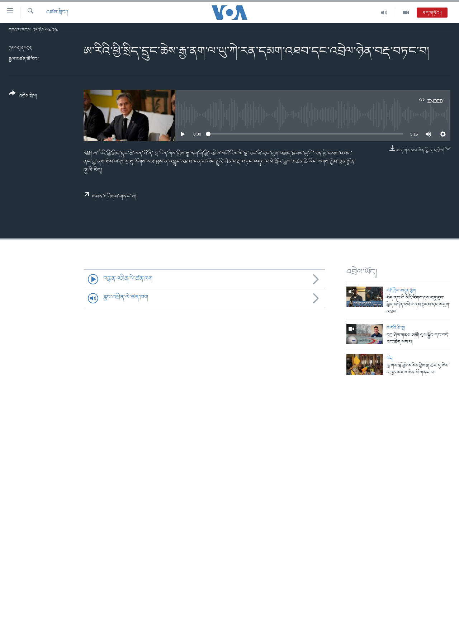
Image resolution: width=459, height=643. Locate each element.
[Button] (23, 97)
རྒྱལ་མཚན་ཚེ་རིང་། (24, 59)
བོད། (390, 358)
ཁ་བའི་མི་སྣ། (396, 328)
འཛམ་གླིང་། (57, 12)
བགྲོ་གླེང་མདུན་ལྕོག (401, 290)
